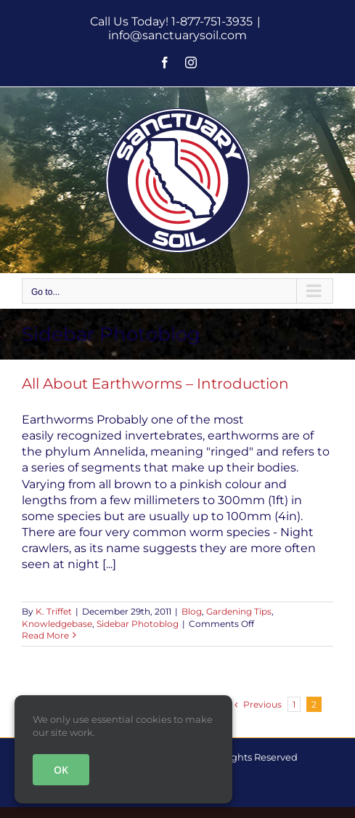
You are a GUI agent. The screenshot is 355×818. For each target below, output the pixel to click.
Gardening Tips (239, 611)
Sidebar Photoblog (138, 623)
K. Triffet (54, 611)
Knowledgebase (57, 623)
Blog (191, 611)
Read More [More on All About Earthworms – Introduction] (45, 635)
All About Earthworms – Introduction (155, 383)
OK (61, 770)
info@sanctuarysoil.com (177, 35)
